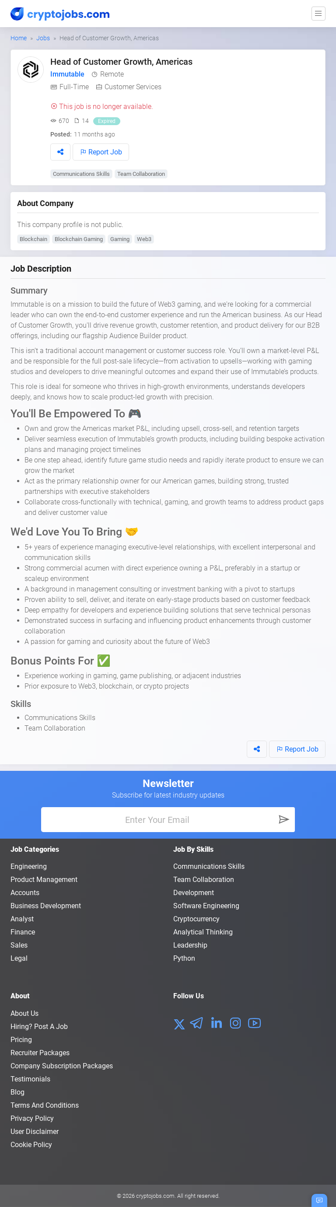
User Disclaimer (34, 1131)
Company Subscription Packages (61, 1066)
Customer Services (133, 87)
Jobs (43, 38)
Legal (19, 958)
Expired (107, 121)
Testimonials (30, 1079)
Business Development (45, 906)
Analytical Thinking (203, 932)
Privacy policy (32, 1118)
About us (24, 1013)
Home (18, 38)
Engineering (28, 866)
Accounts (24, 893)
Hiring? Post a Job (39, 1026)
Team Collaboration (141, 174)
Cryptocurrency (196, 919)
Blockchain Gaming (79, 239)
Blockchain (33, 239)
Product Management (43, 879)
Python (184, 958)
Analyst (22, 919)
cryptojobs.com (155, 1196)
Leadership (190, 945)
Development (193, 893)
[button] (60, 152)
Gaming (120, 239)
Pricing (21, 1040)
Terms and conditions (44, 1105)
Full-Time (74, 87)
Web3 (144, 239)
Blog (17, 1092)
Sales (19, 945)
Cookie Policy (31, 1145)
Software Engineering (206, 906)
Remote (112, 74)
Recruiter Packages (40, 1053)
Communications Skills (81, 174)
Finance (22, 932)
